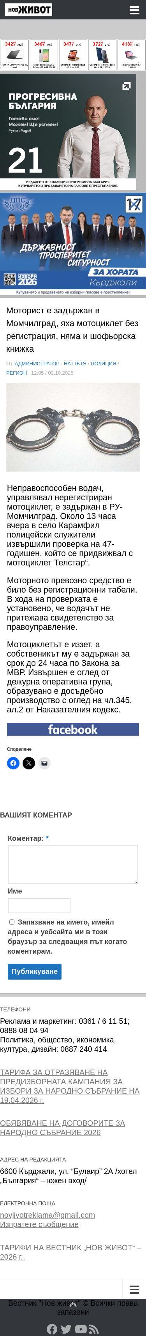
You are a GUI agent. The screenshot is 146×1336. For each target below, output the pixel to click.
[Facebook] (52, 1329)
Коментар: (28, 838)
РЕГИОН (16, 373)
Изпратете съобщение (39, 1224)
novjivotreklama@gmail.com (47, 1215)
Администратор (37, 363)
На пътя (75, 363)
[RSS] (94, 1329)
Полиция (103, 363)
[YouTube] (80, 1329)
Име (15, 891)
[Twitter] (66, 1329)
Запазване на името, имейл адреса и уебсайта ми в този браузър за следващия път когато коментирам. (67, 936)
